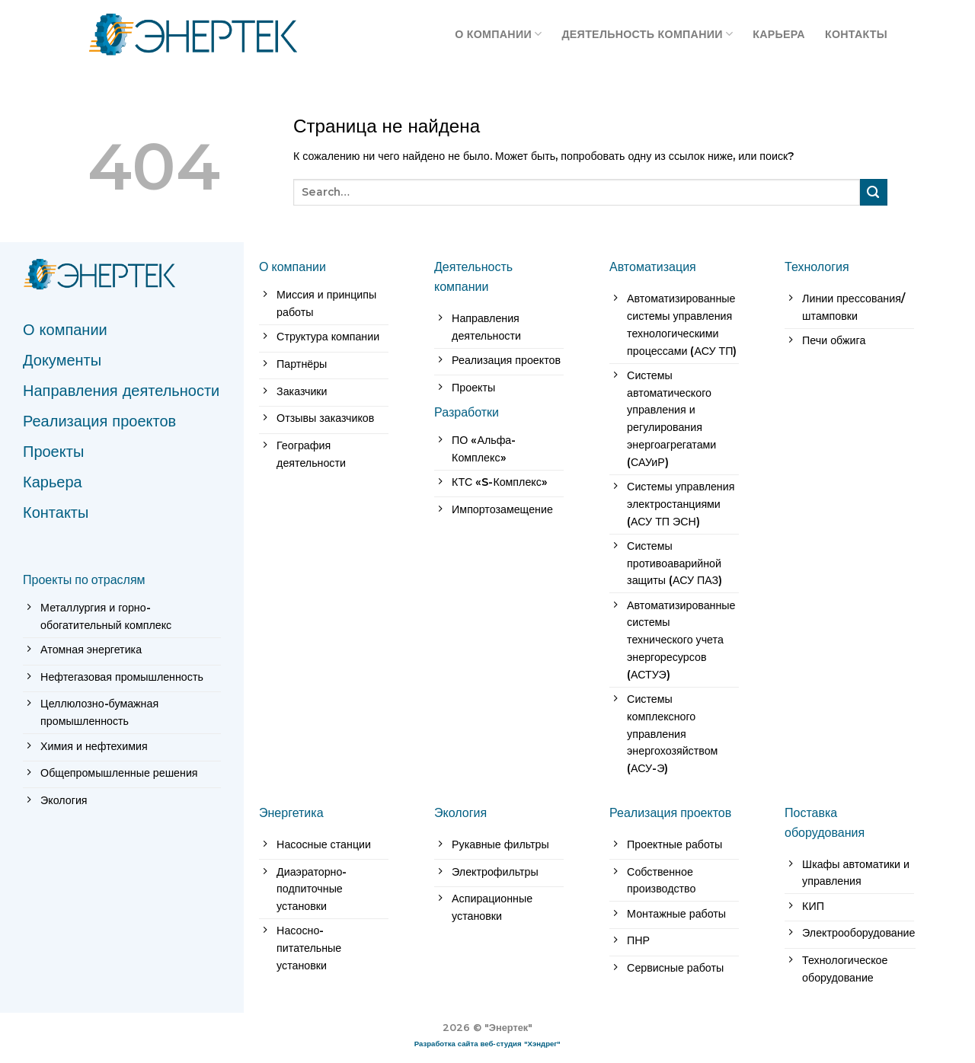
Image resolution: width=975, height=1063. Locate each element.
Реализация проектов (99, 421)
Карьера (779, 34)
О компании (498, 34)
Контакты (856, 34)
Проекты (53, 451)
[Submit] (873, 192)
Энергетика (291, 812)
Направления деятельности (121, 390)
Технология (817, 266)
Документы (62, 360)
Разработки (466, 412)
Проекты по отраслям (84, 579)
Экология (460, 812)
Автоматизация (652, 266)
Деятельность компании (647, 34)
